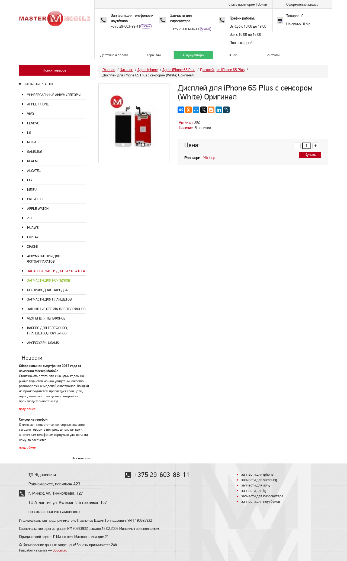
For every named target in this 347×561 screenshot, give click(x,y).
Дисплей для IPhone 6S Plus (222, 69)
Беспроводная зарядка (47, 290)
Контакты (272, 55)
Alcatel (34, 171)
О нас (233, 55)
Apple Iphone (38, 104)
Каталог (126, 69)
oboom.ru (60, 550)
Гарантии (154, 55)
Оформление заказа (302, 4)
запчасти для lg (253, 490)
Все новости (81, 458)
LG (29, 133)
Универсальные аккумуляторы (54, 95)
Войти (262, 4)
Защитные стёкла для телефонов (56, 309)
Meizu (32, 190)
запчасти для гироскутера (262, 496)
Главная (108, 69)
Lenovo (33, 123)
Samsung (34, 152)
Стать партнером (242, 4)
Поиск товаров (54, 70)
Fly (30, 180)
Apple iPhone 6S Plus (178, 69)
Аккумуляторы (193, 55)
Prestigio (35, 199)
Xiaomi (32, 246)
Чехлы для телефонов (46, 318)
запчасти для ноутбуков (260, 501)
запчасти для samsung (259, 480)
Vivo (30, 114)
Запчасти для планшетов (49, 299)
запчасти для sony (256, 485)
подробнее (27, 409)
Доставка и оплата (114, 55)
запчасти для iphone (257, 474)
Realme (33, 161)
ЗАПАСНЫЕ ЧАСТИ (38, 84)
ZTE (30, 218)
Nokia (31, 142)
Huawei (33, 227)
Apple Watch (38, 209)
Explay (32, 237)
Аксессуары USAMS (43, 343)
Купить (310, 155)
